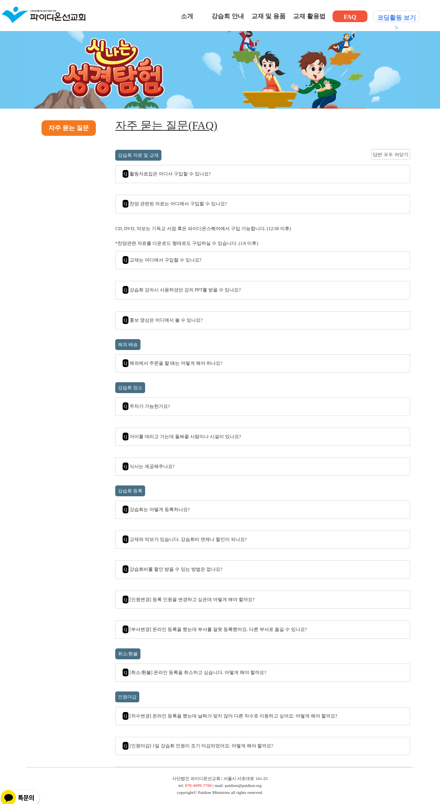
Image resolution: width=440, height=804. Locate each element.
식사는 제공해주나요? (149, 466)
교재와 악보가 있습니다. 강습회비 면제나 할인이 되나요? (185, 539)
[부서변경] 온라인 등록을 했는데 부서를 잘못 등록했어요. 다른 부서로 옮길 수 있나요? (215, 629)
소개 (187, 16)
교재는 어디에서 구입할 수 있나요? (162, 260)
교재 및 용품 (268, 16)
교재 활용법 (309, 16)
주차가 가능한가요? (146, 406)
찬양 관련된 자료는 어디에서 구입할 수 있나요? (175, 204)
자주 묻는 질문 (69, 128)
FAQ (350, 17)
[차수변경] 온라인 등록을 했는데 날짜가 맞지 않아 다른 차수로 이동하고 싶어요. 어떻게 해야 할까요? (230, 716)
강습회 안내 (227, 16)
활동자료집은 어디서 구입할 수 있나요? (167, 174)
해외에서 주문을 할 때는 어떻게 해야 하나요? (172, 363)
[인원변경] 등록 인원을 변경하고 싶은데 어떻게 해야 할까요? (189, 599)
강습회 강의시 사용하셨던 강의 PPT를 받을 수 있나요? (182, 290)
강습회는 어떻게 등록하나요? (156, 509)
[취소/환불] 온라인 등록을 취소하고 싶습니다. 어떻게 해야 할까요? (194, 672)
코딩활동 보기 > (396, 18)
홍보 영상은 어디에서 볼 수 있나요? (163, 320)
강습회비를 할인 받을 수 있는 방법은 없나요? (172, 569)
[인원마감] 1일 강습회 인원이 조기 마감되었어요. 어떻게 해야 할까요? (198, 746)
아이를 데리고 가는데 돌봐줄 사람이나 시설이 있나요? (182, 436)
